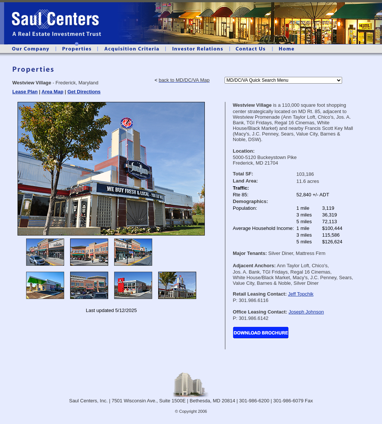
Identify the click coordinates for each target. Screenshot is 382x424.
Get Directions (84, 91)
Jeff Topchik (300, 294)
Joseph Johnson (306, 312)
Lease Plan (25, 91)
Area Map (52, 91)
